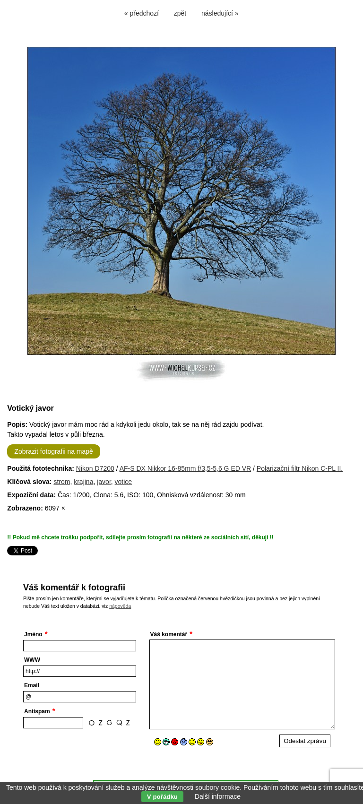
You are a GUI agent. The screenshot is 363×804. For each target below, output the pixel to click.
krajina (83, 481)
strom (61, 481)
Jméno (33, 634)
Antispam (37, 711)
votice (123, 481)
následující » (220, 13)
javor (104, 481)
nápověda (120, 606)
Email (31, 685)
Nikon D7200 (95, 468)
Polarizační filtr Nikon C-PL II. (300, 468)
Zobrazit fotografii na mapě (53, 451)
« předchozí (141, 13)
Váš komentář (169, 634)
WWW (32, 660)
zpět (180, 13)
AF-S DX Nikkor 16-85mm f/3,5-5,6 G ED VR (185, 468)
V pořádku (162, 796)
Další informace (218, 796)
